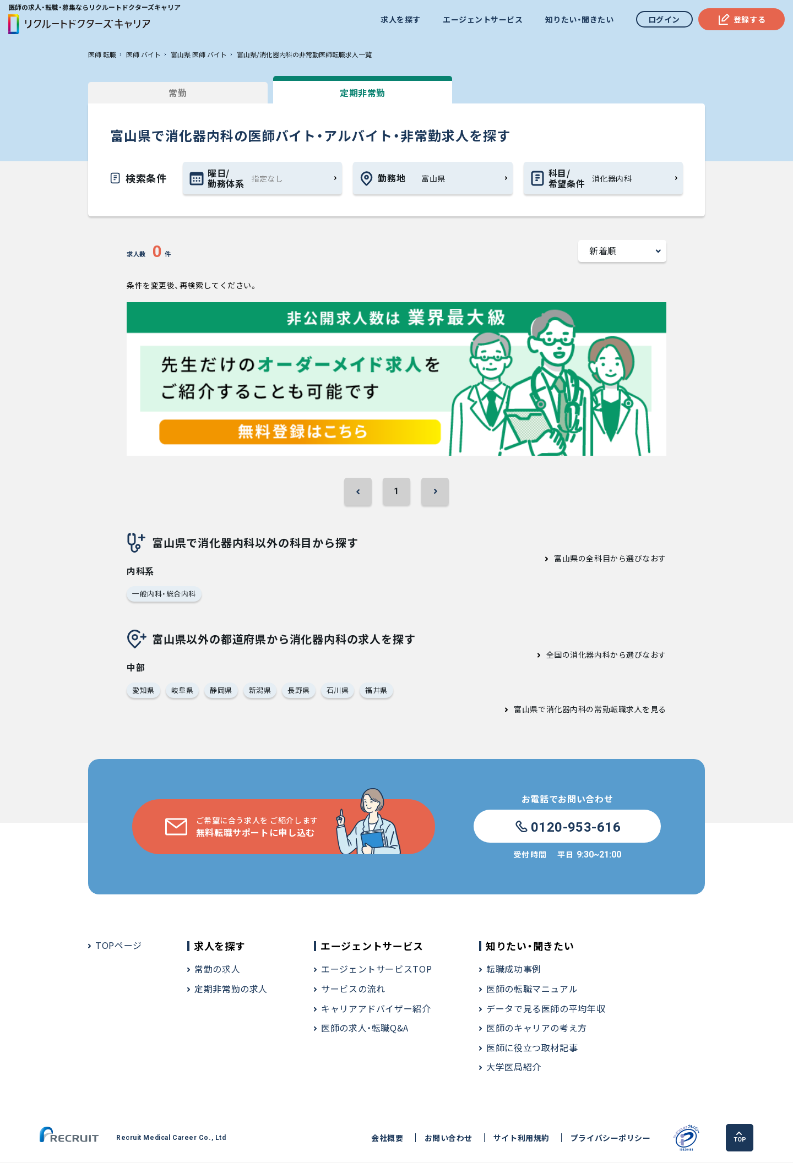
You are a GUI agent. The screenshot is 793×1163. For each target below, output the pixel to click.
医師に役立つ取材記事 (532, 1048)
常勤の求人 (217, 969)
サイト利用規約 (521, 1138)
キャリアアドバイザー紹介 (376, 1008)
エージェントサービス (483, 19)
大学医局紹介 (513, 1067)
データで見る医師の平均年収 (545, 1008)
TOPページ (118, 945)
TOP (740, 1138)
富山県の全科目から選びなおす (610, 558)
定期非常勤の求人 (231, 989)
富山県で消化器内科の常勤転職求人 (578, 709)
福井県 (376, 690)
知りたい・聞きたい (579, 19)
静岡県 (221, 690)
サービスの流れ (353, 989)
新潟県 (260, 690)
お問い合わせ (448, 1138)
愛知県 (143, 690)
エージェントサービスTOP (376, 969)
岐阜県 (182, 690)
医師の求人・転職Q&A (365, 1028)
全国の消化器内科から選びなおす (606, 654)
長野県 (298, 690)
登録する (741, 19)
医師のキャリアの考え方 (536, 1028)
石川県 (338, 690)
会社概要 (387, 1138)
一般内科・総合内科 (164, 593)
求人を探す (401, 19)
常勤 (170, 92)
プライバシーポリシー (610, 1138)
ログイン (664, 19)
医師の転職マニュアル (532, 989)
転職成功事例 (513, 969)
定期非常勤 (341, 92)
